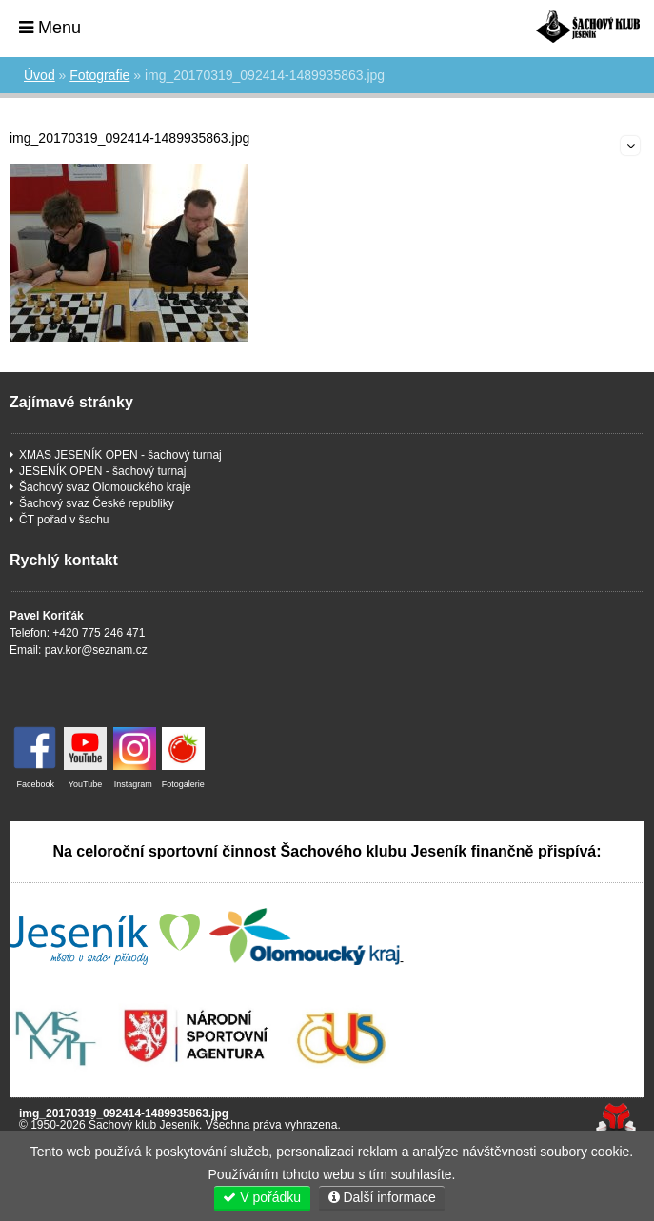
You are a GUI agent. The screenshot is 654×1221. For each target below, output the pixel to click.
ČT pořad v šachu (64, 519)
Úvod (588, 26)
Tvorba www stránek (615, 1118)
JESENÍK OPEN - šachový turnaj (102, 471)
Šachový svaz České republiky (96, 503)
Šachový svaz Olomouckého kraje (105, 487)
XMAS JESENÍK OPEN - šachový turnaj (120, 455)
